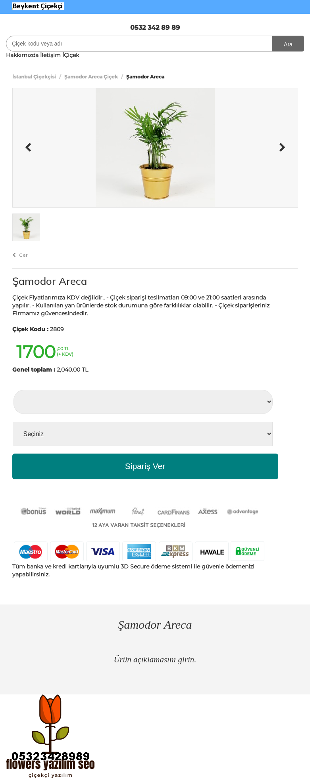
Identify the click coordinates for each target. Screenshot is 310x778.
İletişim (50, 55)
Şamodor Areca (49, 281)
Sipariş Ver (145, 466)
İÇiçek (70, 55)
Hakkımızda (22, 55)
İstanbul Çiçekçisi (34, 77)
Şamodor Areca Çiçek (91, 77)
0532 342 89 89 (155, 27)
